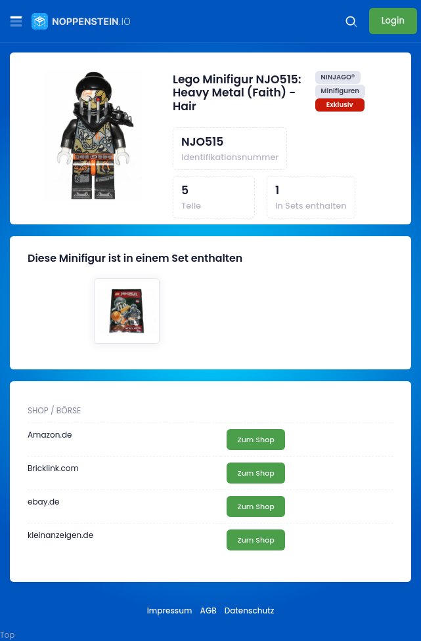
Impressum (169, 610)
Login (393, 20)
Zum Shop (255, 439)
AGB (208, 610)
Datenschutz (250, 610)
